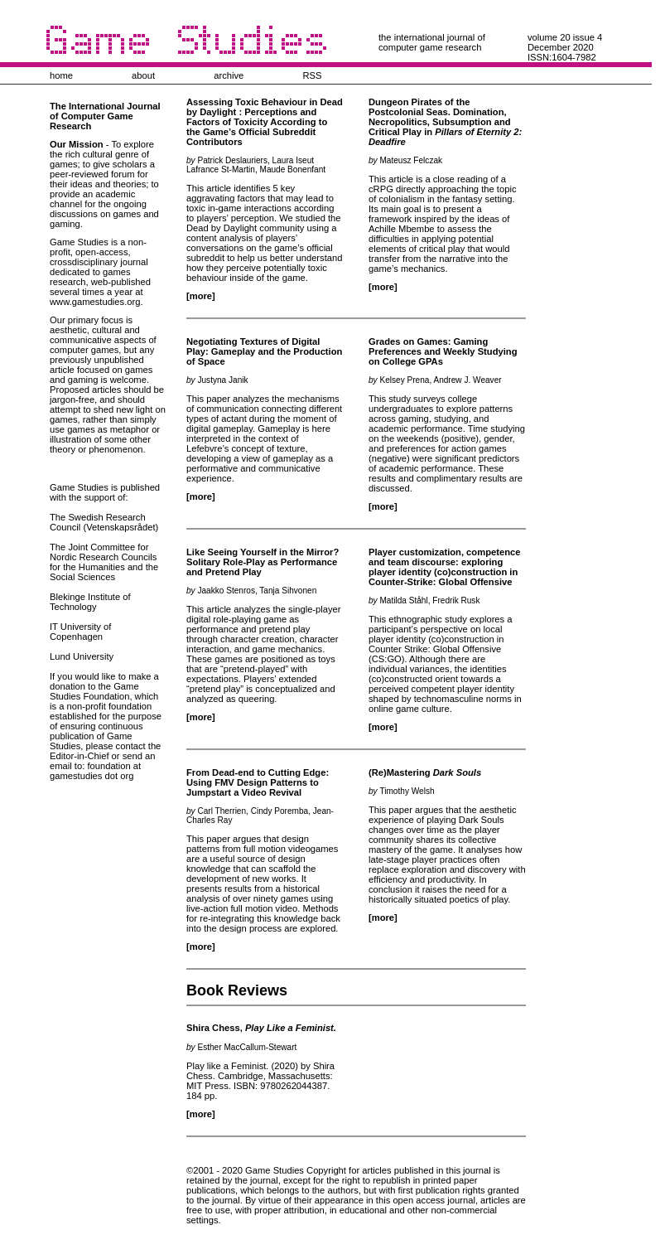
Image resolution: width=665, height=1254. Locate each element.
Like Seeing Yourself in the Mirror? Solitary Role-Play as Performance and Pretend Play (262, 562)
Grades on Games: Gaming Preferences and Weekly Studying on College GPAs (443, 351)
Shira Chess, (261, 1028)
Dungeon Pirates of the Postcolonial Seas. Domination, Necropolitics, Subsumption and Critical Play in (445, 122)
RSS (311, 75)
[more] (200, 296)
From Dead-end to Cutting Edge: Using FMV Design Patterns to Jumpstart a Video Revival (257, 782)
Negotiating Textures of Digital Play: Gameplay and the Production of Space (264, 351)
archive (228, 75)
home (61, 75)
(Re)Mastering (425, 772)
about (143, 75)
